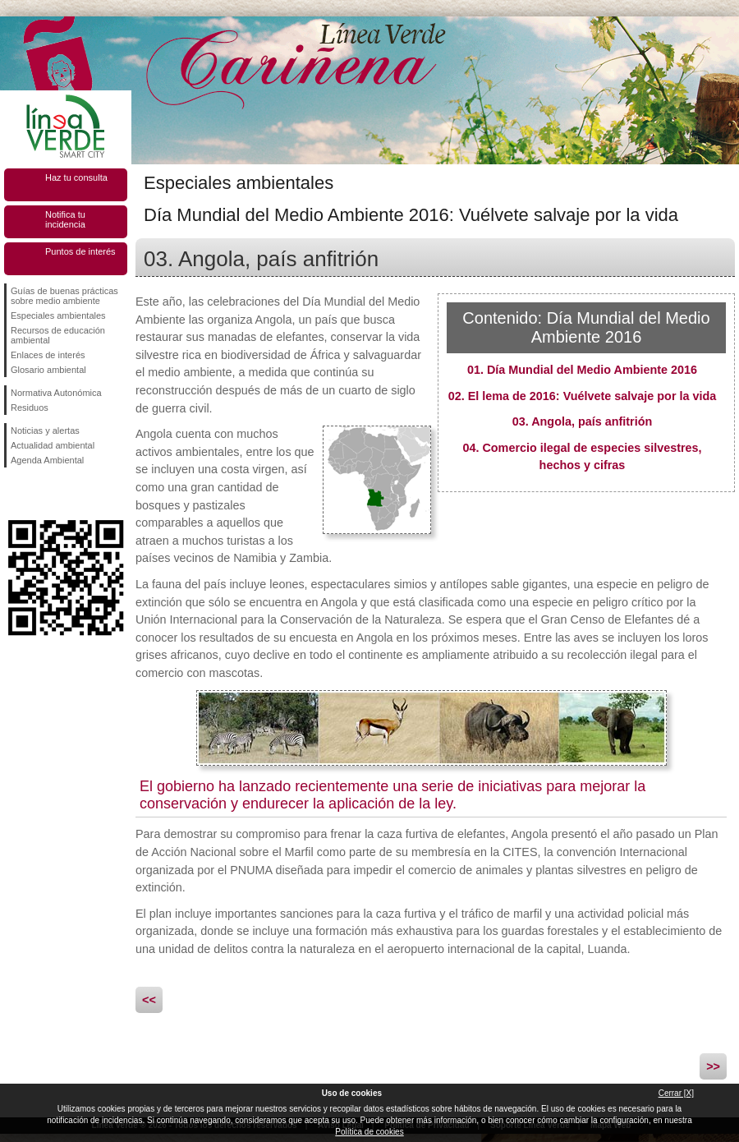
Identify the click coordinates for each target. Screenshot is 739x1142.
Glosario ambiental (48, 370)
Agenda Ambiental (47, 460)
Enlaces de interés (48, 355)
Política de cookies (369, 1131)
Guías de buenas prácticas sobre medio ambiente (64, 296)
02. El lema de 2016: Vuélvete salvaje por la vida (582, 396)
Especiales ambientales (58, 315)
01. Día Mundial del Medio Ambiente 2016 (582, 369)
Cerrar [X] (676, 1093)
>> (713, 1066)
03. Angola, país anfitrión (582, 421)
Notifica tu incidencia (65, 219)
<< (149, 999)
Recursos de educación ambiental (58, 335)
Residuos (29, 407)
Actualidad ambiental (52, 445)
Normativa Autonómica (56, 393)
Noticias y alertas (45, 430)
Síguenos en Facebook (14, 494)
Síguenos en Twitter (41, 494)
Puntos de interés (80, 251)
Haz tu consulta (76, 177)
